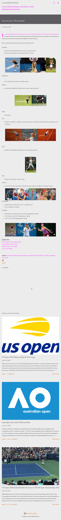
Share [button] (4, 263)
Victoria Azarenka (49, 255)
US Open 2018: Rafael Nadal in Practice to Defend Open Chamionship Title (30, 487)
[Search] (54, 3)
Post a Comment (12, 439)
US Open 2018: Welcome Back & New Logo (18, 357)
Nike (24, 255)
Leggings (20, 255)
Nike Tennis (29, 255)
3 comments (11, 374)
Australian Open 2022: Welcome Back (16, 422)
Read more (56, 374)
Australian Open (11, 255)
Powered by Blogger (30, 513)
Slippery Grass (38, 255)
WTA (6, 257)
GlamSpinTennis (10, 3)
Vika (3, 257)
